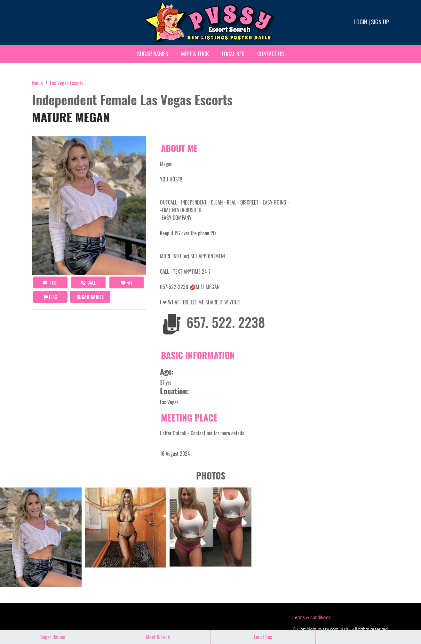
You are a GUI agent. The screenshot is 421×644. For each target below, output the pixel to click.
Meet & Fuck (195, 54)
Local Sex (233, 54)
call (88, 282)
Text (50, 282)
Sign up (380, 22)
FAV (126, 282)
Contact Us (270, 54)
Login (360, 22)
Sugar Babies (152, 54)
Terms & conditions (311, 617)
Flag (50, 297)
